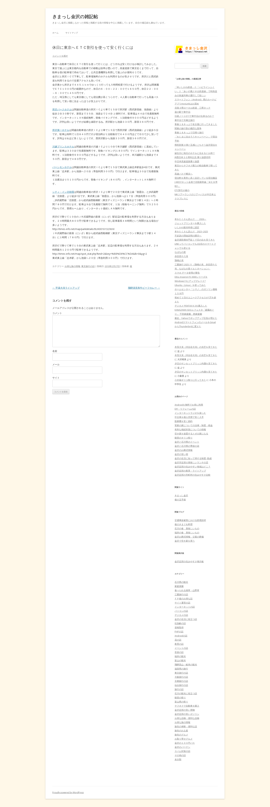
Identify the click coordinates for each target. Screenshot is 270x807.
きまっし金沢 (181, 495)
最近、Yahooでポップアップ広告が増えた (196, 318)
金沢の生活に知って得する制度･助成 (193, 458)
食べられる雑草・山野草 (187, 590)
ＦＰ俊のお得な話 (184, 598)
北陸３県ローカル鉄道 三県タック (192, 107)
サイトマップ (71, 32)
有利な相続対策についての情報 (190, 429)
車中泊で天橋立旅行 (185, 120)
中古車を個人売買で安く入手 (189, 417)
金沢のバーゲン (182, 747)
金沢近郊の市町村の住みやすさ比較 (192, 474)
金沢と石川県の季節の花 (187, 445)
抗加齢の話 (180, 623)
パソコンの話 (181, 610)
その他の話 (180, 755)
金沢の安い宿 (181, 454)
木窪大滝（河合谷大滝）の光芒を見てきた (196, 347)
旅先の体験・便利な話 (186, 726)
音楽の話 (179, 652)
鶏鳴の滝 (179, 260)
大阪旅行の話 (181, 676)
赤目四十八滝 (181, 256)
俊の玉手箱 (180, 499)
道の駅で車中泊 (182, 111)
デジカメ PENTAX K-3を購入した (191, 305)
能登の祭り (180, 697)
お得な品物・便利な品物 (187, 718)
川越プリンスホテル (63, 146)
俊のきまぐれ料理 (184, 524)
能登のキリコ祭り (184, 437)
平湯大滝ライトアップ (66, 287)
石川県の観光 (181, 582)
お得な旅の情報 (72, 266)
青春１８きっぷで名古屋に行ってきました (196, 124)
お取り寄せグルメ (184, 738)
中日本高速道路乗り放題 (187, 161)
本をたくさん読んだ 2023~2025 (191, 231)
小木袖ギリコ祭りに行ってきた (190, 380)
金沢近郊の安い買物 (185, 709)
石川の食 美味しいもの (187, 528)
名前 (54, 351)
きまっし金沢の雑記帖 (75, 16)
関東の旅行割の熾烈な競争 (188, 128)
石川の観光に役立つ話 (186, 693)
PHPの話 (179, 631)
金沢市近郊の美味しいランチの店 (191, 462)
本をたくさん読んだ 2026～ (190, 219)
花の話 (178, 639)
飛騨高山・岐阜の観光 (186, 664)
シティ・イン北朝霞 (63, 192)
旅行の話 (179, 689)
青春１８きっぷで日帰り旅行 (189, 132)
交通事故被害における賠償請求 (190, 520)
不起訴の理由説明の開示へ (188, 235)
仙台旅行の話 (181, 685)
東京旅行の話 (88, 266)
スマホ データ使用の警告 (187, 272)
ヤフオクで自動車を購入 (187, 705)
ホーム (55, 32)
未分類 (178, 759)
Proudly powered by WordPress (68, 792)
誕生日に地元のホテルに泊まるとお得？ (195, 153)
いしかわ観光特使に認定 (187, 227)
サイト (56, 377)
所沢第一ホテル (60, 130)
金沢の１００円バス (185, 742)
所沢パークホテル (62, 109)
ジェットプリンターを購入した (190, 223)
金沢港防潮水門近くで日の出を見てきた (195, 239)
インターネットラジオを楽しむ (190, 412)
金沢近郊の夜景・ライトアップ (190, 470)
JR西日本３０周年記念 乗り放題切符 (193, 157)
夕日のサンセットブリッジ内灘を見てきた (196, 363)
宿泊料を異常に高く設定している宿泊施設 (196, 177)
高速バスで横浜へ (184, 173)
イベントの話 (181, 648)
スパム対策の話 (182, 751)
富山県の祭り (181, 701)
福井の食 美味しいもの (187, 532)
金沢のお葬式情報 (184, 450)
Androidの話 (181, 635)
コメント (57, 313)
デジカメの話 (181, 615)
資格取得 (179, 627)
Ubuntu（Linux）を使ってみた (190, 285)
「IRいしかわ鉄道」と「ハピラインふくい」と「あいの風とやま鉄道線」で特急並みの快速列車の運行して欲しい (196, 91)
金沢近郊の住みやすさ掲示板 (189, 561)
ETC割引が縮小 (182, 190)
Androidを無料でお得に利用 (189, 404)
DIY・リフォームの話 (185, 408)
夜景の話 (179, 643)
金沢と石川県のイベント (187, 441)
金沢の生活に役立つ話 (186, 619)
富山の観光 (180, 660)
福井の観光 (180, 656)
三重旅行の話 (181, 594)
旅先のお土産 (181, 730)
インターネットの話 (185, 606)
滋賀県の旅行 (181, 668)
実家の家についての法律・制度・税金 (194, 425)
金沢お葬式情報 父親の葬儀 (189, 536)
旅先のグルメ (181, 734)
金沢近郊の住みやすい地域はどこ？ (192, 466)
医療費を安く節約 (184, 421)
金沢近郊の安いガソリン (187, 714)
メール (56, 364)
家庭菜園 (179, 586)
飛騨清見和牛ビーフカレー (144, 287)
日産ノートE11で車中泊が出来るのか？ (194, 116)
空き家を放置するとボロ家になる (191, 433)
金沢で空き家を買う (185, 540)
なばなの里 (180, 252)
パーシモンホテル (62, 167)
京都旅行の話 (181, 681)
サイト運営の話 (182, 602)
